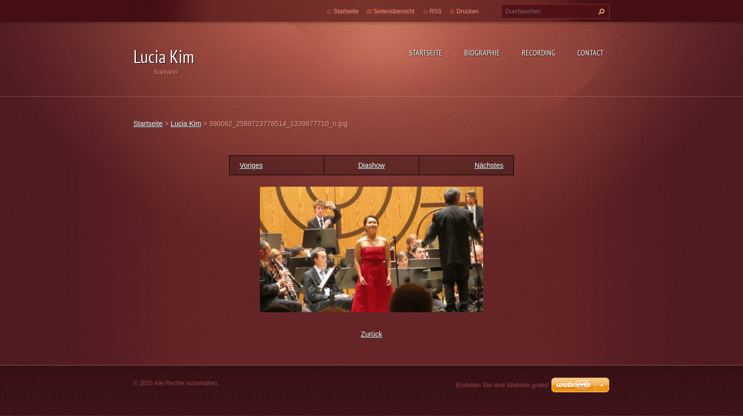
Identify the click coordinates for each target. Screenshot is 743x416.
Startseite (425, 53)
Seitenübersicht (394, 11)
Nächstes (489, 165)
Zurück (371, 334)
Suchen (600, 11)
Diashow (371, 165)
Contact (590, 53)
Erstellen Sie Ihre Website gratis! (502, 385)
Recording (539, 53)
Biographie (482, 53)
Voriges (251, 165)
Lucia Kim (186, 124)
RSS (436, 11)
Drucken (467, 11)
